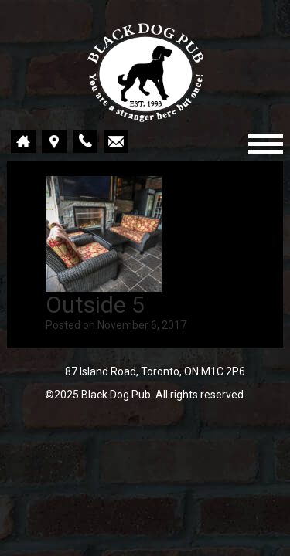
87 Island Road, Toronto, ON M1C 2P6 (155, 371)
